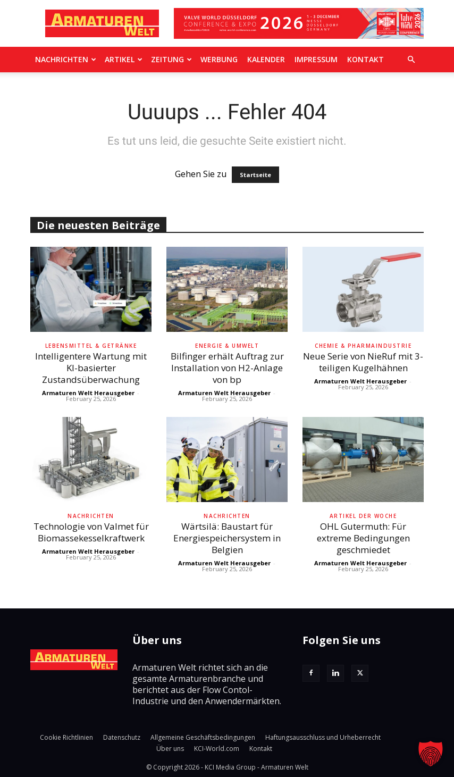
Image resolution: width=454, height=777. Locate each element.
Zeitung (171, 59)
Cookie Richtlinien (66, 737)
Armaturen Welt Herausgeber (88, 393)
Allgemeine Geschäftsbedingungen (202, 737)
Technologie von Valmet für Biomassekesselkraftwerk (91, 532)
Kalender (266, 59)
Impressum (316, 59)
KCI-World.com (216, 748)
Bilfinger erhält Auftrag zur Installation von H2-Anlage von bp (227, 368)
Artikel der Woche (363, 516)
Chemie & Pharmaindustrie (363, 345)
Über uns (170, 748)
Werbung (219, 59)
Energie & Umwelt (227, 345)
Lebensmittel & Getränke (91, 345)
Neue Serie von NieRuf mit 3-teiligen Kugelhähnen (363, 362)
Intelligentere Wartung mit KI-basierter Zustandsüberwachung (91, 368)
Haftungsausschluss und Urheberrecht (323, 737)
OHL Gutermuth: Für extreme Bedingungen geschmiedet (363, 538)
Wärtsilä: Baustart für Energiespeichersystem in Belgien (227, 538)
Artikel (123, 59)
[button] (411, 59)
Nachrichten (65, 59)
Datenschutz (121, 737)
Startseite (255, 175)
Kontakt (365, 59)
